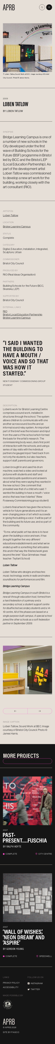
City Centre (45, 854)
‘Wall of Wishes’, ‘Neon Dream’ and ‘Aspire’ (24, 937)
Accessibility (11, 987)
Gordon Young (15, 949)
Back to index (27, 761)
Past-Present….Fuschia (25, 837)
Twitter (34, 989)
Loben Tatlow (14, 111)
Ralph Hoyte (13, 846)
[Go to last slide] (15, 711)
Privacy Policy (11, 982)
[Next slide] (40, 711)
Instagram (35, 983)
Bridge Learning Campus (17, 226)
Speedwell (45, 956)
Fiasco (15, 1032)
